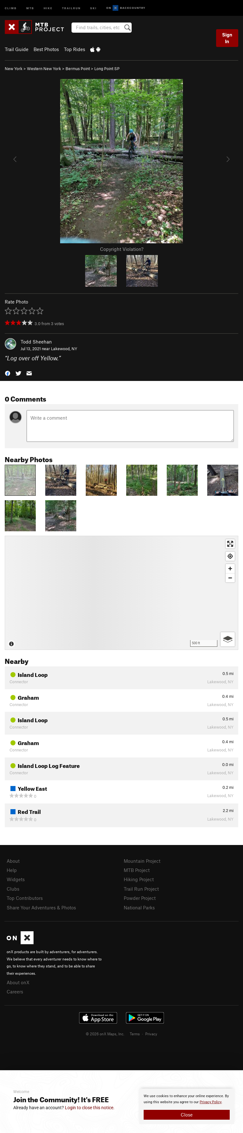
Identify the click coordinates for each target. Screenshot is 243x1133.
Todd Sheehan (36, 341)
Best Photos (46, 49)
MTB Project (137, 870)
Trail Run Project (141, 889)
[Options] (228, 639)
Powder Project (140, 898)
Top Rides (74, 49)
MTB (30, 8)
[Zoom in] (230, 568)
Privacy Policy (210, 1102)
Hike (48, 8)
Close (187, 1114)
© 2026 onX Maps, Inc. (105, 1033)
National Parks (139, 907)
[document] (187, 1106)
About (13, 861)
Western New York (44, 68)
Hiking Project (139, 879)
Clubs (13, 889)
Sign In (227, 38)
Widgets (16, 879)
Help (12, 870)
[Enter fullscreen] (230, 543)
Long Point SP (107, 68)
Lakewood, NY (64, 348)
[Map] (121, 593)
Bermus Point (77, 68)
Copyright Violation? (121, 249)
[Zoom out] (230, 577)
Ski (93, 8)
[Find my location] (230, 556)
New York (13, 68)
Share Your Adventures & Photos (41, 907)
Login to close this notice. (90, 1107)
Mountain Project (142, 861)
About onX (18, 982)
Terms (135, 1033)
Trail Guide (16, 49)
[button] (7, 373)
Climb (11, 8)
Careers (15, 991)
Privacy (151, 1033)
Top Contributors (25, 898)
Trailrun (71, 8)
